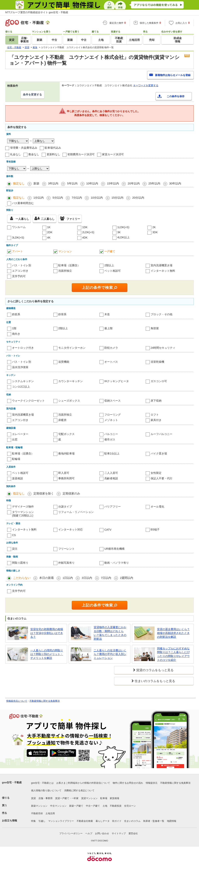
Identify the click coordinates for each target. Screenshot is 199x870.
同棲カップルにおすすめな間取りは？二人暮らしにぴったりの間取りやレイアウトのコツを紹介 (173, 654)
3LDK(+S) (18, 237)
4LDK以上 (123, 237)
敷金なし (33, 154)
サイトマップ (119, 833)
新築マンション (39, 805)
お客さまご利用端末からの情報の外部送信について (83, 783)
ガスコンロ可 (159, 381)
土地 (105, 805)
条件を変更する (32, 94)
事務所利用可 (66, 478)
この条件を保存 (175, 96)
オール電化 (157, 506)
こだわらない (22, 577)
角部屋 (155, 328)
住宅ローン (130, 805)
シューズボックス (69, 400)
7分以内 (77, 197)
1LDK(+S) (123, 227)
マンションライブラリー (61, 821)
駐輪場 (16, 458)
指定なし (19, 183)
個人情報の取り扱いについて (46, 790)
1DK (84, 227)
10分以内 (97, 197)
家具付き (156, 420)
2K (154, 227)
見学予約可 (19, 276)
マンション (65, 251)
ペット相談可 (112, 270)
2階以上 (109, 265)
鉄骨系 (62, 314)
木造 (107, 314)
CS (14, 535)
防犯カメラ (111, 347)
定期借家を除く (43, 493)
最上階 (108, 328)
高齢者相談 (111, 478)
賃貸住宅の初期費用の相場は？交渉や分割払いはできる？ (46, 633)
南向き (16, 333)
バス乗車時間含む (23, 203)
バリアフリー (112, 506)
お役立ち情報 (9, 820)
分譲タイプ (65, 506)
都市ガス (109, 439)
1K (49, 227)
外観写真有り (66, 562)
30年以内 (175, 183)
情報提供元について (16, 701)
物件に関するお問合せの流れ (128, 783)
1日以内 (68, 577)
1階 (14, 328)
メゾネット (111, 420)
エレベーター (20, 434)
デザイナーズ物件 (23, 506)
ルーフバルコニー (161, 434)
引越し (41, 821)
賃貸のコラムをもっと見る (155, 670)
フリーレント (66, 548)
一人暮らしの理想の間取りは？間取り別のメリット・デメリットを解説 (46, 654)
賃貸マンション (89, 798)
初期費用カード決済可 (81, 154)
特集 (33, 821)
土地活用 (50, 813)
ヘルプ (88, 833)
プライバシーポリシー (71, 833)
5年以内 (72, 183)
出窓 (14, 439)
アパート (17, 251)
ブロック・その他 (161, 314)
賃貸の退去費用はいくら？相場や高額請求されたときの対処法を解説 (173, 633)
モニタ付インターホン (72, 347)
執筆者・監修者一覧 (153, 821)
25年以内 (154, 183)
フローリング (112, 414)
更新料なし (53, 154)
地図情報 (171, 821)
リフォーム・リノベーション (76, 512)
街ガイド (116, 821)
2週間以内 (126, 577)
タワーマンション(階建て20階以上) (23, 513)
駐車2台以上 (112, 453)
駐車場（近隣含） (69, 265)
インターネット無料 (163, 270)
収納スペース (112, 400)
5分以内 (57, 197)
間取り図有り (20, 562)
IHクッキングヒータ (116, 381)
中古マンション (58, 805)
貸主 (14, 548)
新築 (36, 183)
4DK (84, 237)
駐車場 (103, 798)
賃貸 (33, 798)
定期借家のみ (71, 493)
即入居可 (63, 472)
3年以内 (53, 183)
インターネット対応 (70, 529)
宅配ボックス (66, 434)
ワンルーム (19, 227)
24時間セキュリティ (163, 347)
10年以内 (92, 183)
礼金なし (15, 154)
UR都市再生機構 (114, 548)
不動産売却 (37, 813)
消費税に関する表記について (79, 790)
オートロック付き (23, 347)
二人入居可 (111, 472)
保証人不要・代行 (161, 478)
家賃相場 (114, 798)
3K (119, 232)
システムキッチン (23, 381)
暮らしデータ (103, 821)
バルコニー (111, 434)
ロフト (155, 414)
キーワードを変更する (145, 85)
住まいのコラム (132, 821)
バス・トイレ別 (21, 265)
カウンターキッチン (70, 381)
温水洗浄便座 (20, 367)
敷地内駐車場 (66, 453)
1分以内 (38, 197)
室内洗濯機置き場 (161, 265)
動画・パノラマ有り (116, 562)
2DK (49, 232)
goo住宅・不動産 (12, 782)
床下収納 (156, 400)
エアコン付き (20, 270)
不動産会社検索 (85, 821)
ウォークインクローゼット (28, 400)
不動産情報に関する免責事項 (44, 701)
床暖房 (62, 420)
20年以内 (134, 183)
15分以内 (118, 197)
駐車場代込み (53, 147)
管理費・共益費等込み (23, 147)
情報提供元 (151, 783)
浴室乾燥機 (157, 361)
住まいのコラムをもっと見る (155, 681)
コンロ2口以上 (21, 386)
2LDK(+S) (88, 232)
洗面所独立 (65, 270)
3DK (155, 232)
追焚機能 (63, 361)
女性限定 (156, 472)
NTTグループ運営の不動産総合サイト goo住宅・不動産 (36, 12)
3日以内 (87, 577)
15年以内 (113, 183)
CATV (107, 529)
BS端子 (155, 529)
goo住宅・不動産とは (42, 783)
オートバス (111, 361)
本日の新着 (46, 577)
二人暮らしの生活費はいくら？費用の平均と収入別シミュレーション (110, 654)
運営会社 (133, 833)
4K (49, 237)
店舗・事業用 (45, 798)
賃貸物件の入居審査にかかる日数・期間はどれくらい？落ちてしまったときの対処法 (110, 633)
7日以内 (106, 577)
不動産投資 (115, 805)
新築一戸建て (76, 805)
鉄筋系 (16, 314)
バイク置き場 (159, 453)
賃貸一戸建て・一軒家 (67, 798)
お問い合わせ (102, 833)
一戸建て (109, 251)
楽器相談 (17, 478)
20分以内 (138, 197)
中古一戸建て (93, 805)
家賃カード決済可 (113, 154)
